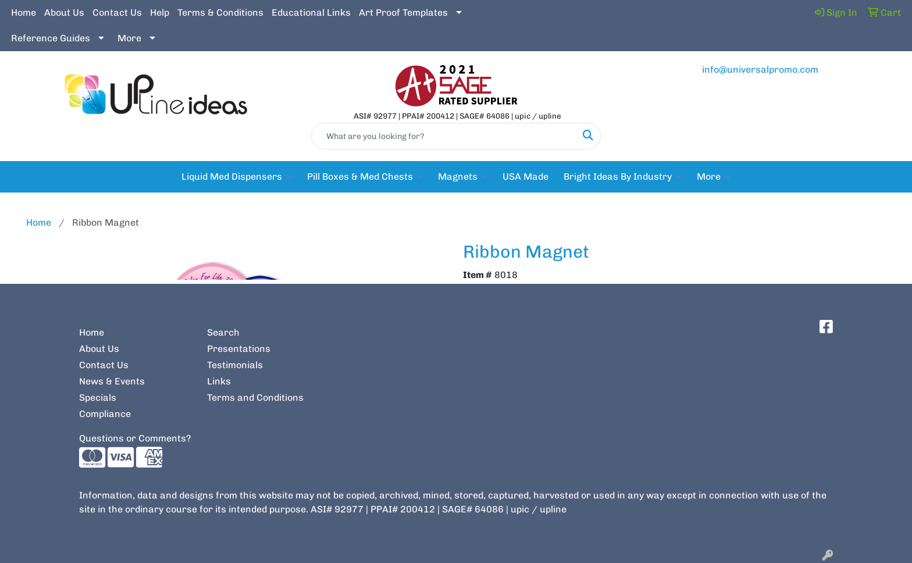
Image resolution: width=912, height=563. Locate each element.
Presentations (238, 348)
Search (223, 332)
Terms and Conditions (255, 397)
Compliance (105, 413)
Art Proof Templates (403, 12)
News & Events (112, 381)
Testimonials (235, 364)
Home (23, 12)
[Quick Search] (444, 136)
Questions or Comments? (135, 438)
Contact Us (117, 12)
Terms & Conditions (220, 12)
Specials (97, 397)
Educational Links (311, 12)
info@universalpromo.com (760, 69)
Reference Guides (50, 38)
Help (159, 12)
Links (219, 381)
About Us (64, 12)
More (129, 38)
